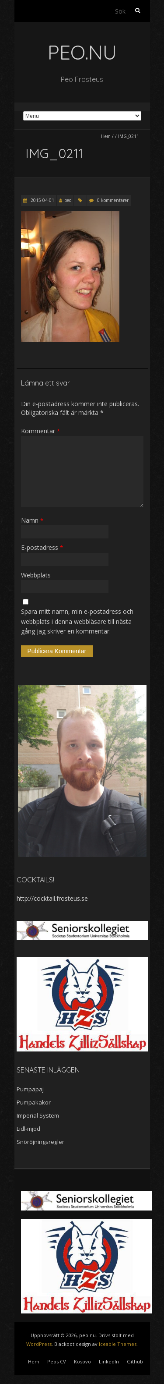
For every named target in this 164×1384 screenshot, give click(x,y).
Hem (106, 136)
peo (67, 200)
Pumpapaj (30, 1089)
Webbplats (36, 575)
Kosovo (82, 1361)
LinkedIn (109, 1361)
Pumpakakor (34, 1102)
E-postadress (42, 547)
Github (135, 1361)
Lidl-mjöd (28, 1129)
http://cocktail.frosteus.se (52, 898)
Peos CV (56, 1361)
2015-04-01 (41, 200)
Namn (32, 520)
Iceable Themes (117, 1344)
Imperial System (38, 1115)
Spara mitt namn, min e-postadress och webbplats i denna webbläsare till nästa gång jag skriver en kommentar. (77, 621)
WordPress (39, 1344)
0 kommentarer (113, 200)
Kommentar (40, 431)
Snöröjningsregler (40, 1142)
